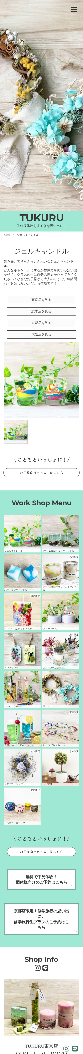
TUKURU (41, 218)
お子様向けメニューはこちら (41, 472)
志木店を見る (41, 311)
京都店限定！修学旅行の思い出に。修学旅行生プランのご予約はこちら (41, 919)
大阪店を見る (41, 334)
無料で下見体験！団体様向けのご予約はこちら (41, 880)
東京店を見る (41, 299)
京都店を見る (41, 323)
